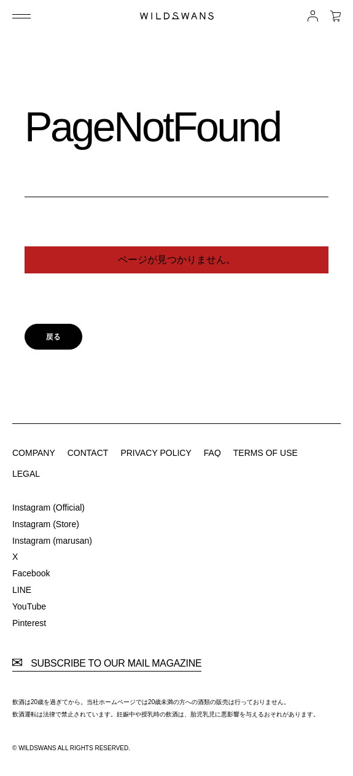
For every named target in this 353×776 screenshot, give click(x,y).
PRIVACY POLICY (155, 453)
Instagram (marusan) (52, 541)
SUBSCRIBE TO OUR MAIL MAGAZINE (106, 663)
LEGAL (26, 473)
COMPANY (33, 453)
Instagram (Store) (45, 524)
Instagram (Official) (48, 507)
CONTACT (88, 453)
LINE (21, 590)
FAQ (212, 453)
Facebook (31, 573)
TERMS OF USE (265, 453)
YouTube (29, 606)
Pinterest (29, 623)
